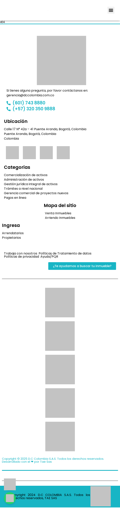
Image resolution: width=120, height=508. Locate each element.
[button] (110, 10)
